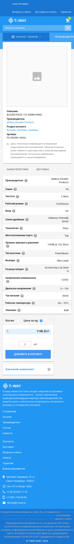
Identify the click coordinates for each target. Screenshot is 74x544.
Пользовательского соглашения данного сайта (28, 518)
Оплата (7, 457)
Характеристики (17, 169)
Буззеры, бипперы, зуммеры (22, 130)
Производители (11, 422)
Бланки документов (14, 468)
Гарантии (8, 463)
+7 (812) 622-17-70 (17, 492)
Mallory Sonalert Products (20, 122)
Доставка (42, 169)
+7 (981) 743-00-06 (16, 497)
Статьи (7, 427)
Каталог (7, 417)
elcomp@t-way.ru (16, 502)
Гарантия (66, 12)
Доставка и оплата (46, 12)
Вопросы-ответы (21, 12)
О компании (9, 411)
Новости (7, 433)
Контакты (8, 441)
